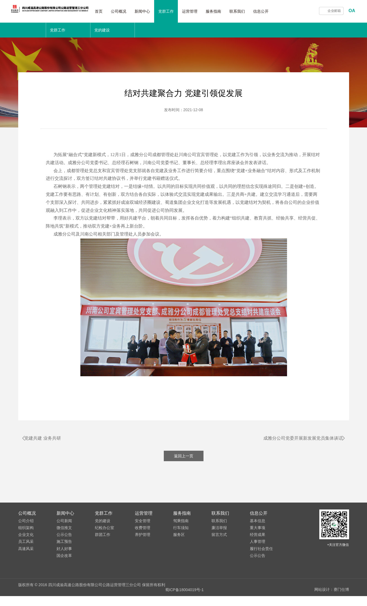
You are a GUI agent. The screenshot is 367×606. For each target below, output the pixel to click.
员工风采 (26, 557)
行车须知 (181, 543)
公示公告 (64, 550)
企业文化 (26, 550)
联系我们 (251, 11)
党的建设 (102, 536)
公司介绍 (26, 536)
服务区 (179, 550)
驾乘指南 (181, 536)
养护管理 (142, 550)
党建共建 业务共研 (47, 438)
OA (352, 10)
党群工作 (180, 11)
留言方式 (219, 550)
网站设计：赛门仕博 (331, 600)
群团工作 (102, 550)
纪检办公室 (104, 543)
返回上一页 (183, 471)
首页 (113, 11)
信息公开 (275, 11)
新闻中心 (156, 11)
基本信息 (257, 536)
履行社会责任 (261, 564)
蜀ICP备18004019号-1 (184, 600)
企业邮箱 (334, 11)
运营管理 (203, 11)
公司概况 (132, 11)
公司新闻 (64, 536)
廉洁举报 (219, 543)
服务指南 (227, 11)
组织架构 (26, 543)
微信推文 (64, 543)
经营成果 (257, 550)
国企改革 (64, 570)
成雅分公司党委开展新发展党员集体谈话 (298, 438)
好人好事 (64, 564)
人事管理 (257, 557)
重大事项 (257, 543)
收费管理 (142, 543)
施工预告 (64, 557)
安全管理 (142, 536)
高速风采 (26, 564)
